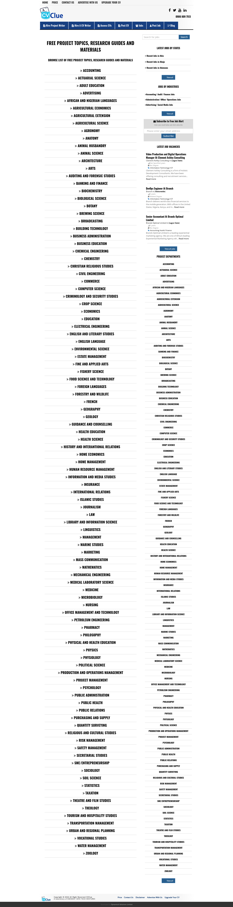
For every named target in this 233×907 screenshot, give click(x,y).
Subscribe (168, 135)
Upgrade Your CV (111, 2)
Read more (151, 179)
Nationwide (160, 191)
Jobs (139, 25)
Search (184, 36)
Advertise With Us (88, 2)
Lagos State (177, 160)
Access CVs (105, 25)
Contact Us (68, 2)
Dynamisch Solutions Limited (121, 904)
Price (55, 2)
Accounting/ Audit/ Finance (161, 230)
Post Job (155, 25)
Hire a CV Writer (81, 25)
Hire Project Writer (54, 25)
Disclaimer (140, 897)
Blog (171, 25)
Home (45, 2)
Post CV (123, 25)
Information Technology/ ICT (161, 168)
